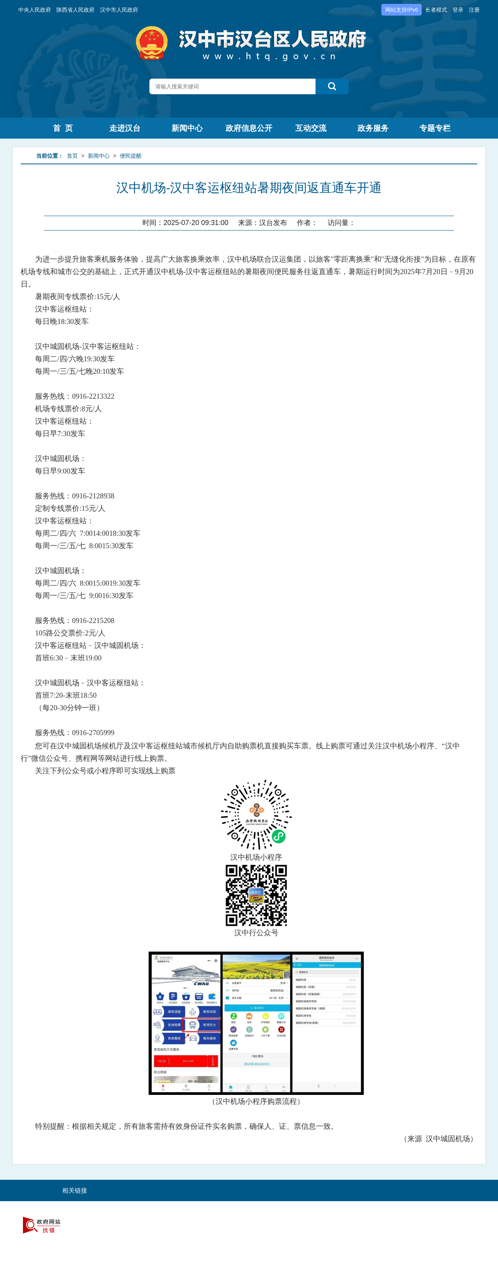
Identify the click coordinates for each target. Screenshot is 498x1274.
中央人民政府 (34, 10)
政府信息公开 (249, 128)
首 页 (63, 128)
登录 (457, 10)
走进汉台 (124, 128)
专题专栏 (435, 128)
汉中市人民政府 (119, 10)
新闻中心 (187, 128)
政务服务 (373, 128)
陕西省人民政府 (75, 10)
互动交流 (310, 128)
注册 (474, 10)
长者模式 (436, 10)
